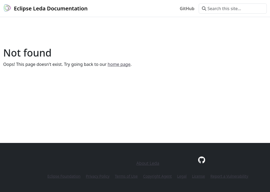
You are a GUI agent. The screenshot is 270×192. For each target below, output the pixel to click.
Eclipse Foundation (63, 176)
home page (119, 64)
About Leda (147, 163)
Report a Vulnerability (229, 176)
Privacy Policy (97, 176)
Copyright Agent (157, 176)
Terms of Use (126, 176)
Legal (181, 176)
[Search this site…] (233, 8)
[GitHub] (201, 160)
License (198, 176)
